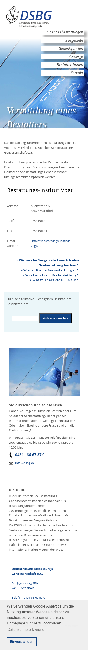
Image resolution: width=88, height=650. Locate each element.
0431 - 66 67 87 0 (27, 454)
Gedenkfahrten (70, 48)
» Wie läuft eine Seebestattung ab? (49, 270)
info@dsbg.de (25, 463)
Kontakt (76, 72)
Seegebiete (74, 40)
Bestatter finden (70, 64)
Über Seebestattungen (65, 32)
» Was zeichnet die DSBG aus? (54, 280)
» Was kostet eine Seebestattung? (50, 275)
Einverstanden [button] (21, 641)
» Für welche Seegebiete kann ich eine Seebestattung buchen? (48, 262)
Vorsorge (75, 56)
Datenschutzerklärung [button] (26, 629)
